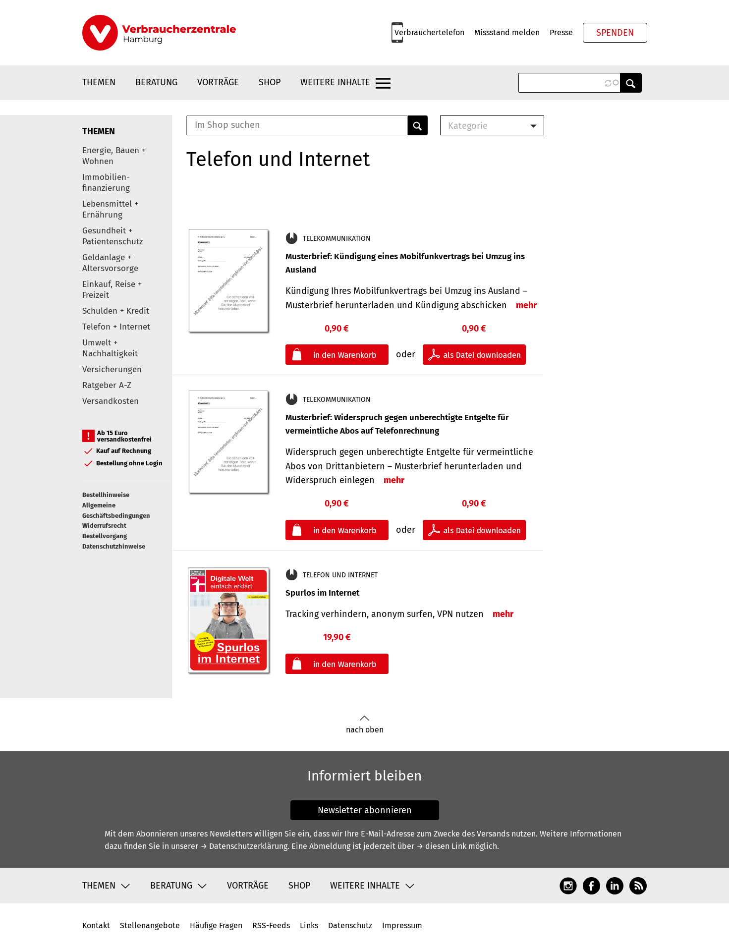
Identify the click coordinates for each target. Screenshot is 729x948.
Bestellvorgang (104, 536)
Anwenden (631, 83)
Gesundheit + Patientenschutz (112, 236)
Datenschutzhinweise (113, 546)
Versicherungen (112, 369)
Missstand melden (507, 32)
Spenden (615, 32)
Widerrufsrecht (104, 525)
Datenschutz (350, 925)
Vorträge (218, 82)
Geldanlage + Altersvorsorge (110, 263)
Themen (98, 82)
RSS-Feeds (271, 925)
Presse (561, 32)
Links (309, 925)
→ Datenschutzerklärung (243, 846)
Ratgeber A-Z (106, 385)
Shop (269, 82)
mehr (526, 305)
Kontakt (96, 925)
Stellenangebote (150, 925)
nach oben (365, 724)
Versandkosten (110, 401)
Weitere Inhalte (335, 82)
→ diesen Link (441, 846)
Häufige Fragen (216, 925)
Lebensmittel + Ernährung (110, 209)
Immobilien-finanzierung (106, 182)
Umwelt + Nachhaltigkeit (110, 348)
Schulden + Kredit (115, 311)
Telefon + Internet (116, 327)
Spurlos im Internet (322, 593)
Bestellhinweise (105, 495)
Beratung (156, 82)
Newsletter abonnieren (365, 810)
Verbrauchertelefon (429, 32)
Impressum (402, 925)
